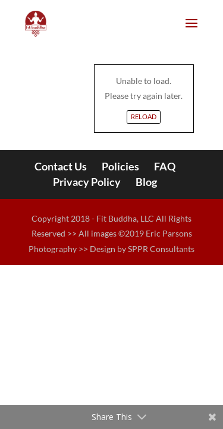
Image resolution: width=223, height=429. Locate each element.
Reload (143, 116)
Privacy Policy (87, 181)
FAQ (164, 166)
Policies (120, 166)
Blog (146, 181)
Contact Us (60, 166)
